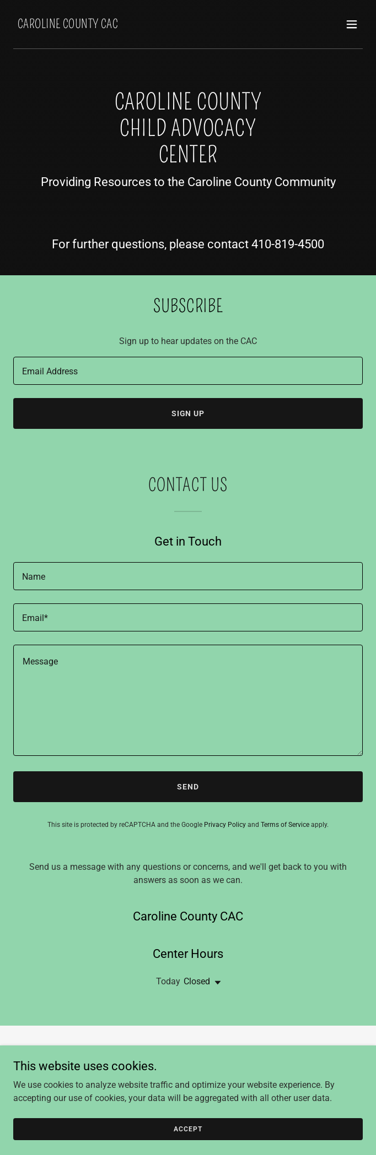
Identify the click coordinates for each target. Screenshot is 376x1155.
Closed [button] (197, 981)
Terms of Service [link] (285, 825)
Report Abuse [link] (188, 1079)
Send (188, 786)
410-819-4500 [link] (287, 244)
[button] (352, 24)
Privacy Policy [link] (225, 825)
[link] (68, 25)
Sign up (188, 413)
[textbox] (188, 371)
